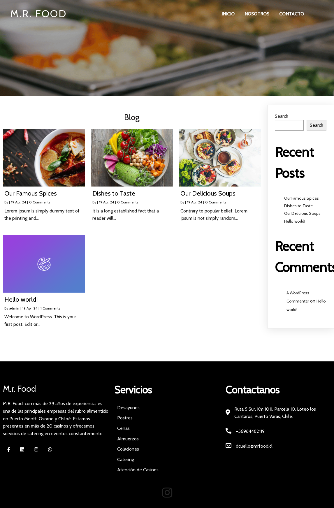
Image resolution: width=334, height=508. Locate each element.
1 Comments (50, 308)
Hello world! (294, 221)
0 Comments (39, 202)
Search (281, 116)
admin (14, 308)
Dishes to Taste (298, 206)
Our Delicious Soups (302, 213)
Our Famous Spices (301, 198)
